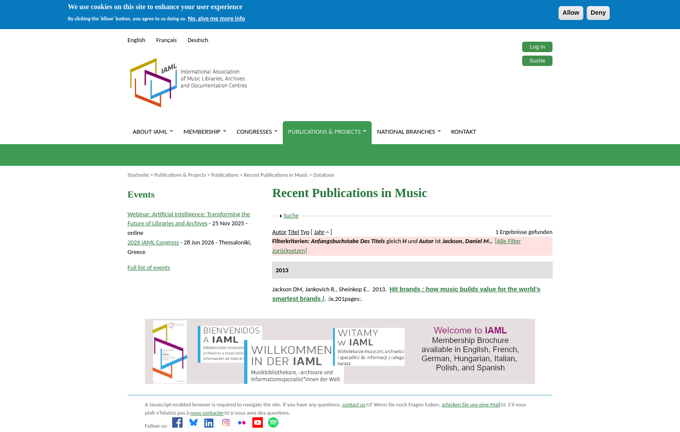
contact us (356, 404)
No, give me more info (216, 18)
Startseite (138, 174)
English (136, 40)
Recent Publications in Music (276, 174)
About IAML (153, 131)
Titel (293, 232)
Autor (279, 232)
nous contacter (209, 412)
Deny (598, 12)
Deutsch (198, 40)
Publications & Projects (327, 131)
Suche (538, 60)
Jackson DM (287, 289)
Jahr (319, 232)
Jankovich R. (320, 289)
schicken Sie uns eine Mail (474, 404)
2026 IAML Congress (153, 242)
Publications (225, 174)
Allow (570, 12)
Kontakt (463, 131)
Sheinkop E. (353, 289)
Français (166, 40)
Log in (537, 46)
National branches (409, 131)
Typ (305, 232)
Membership (204, 131)
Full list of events (149, 267)
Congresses (257, 131)
